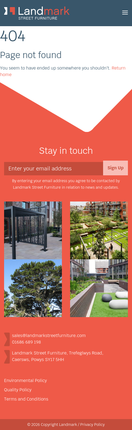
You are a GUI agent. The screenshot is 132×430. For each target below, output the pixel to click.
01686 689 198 (26, 342)
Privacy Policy (92, 424)
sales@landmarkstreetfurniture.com (49, 335)
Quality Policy (17, 390)
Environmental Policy (25, 380)
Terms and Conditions (26, 399)
